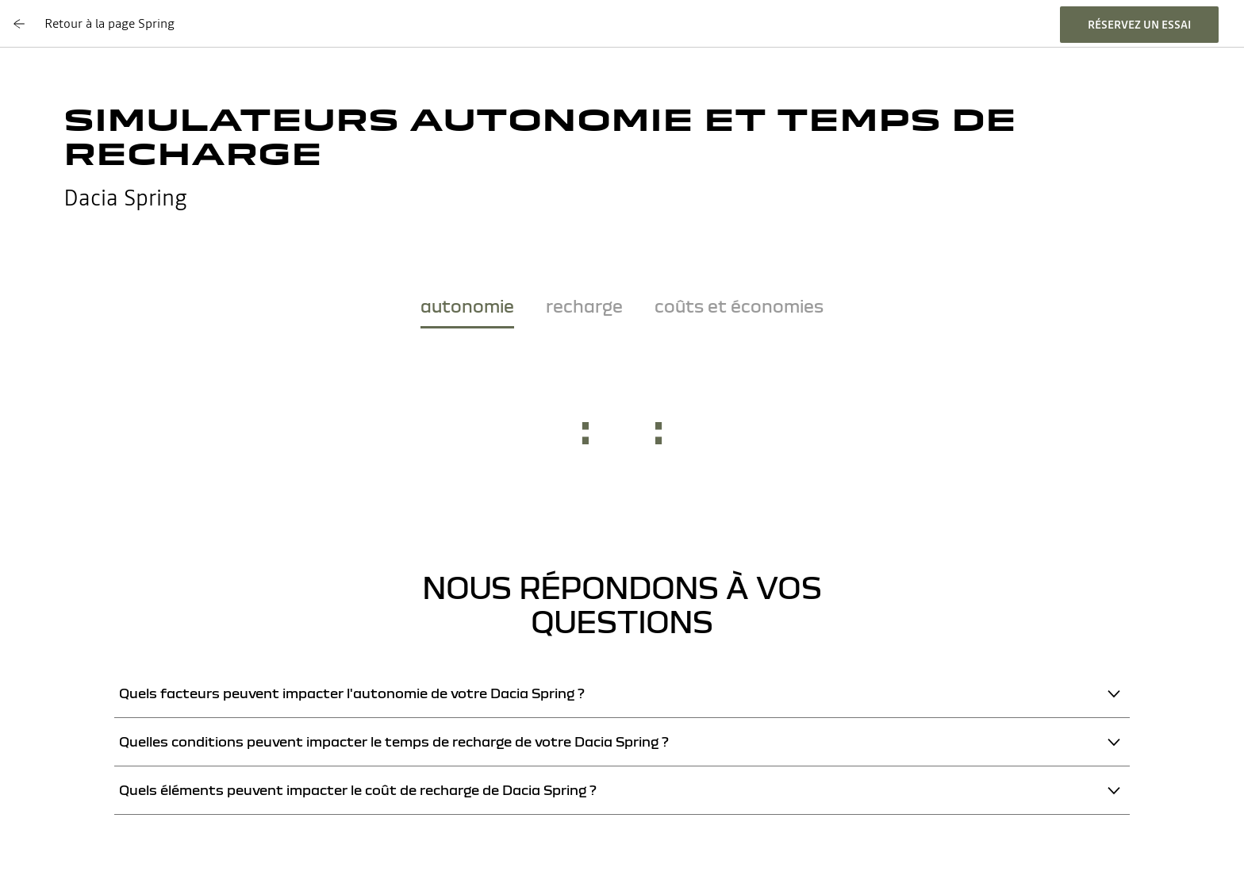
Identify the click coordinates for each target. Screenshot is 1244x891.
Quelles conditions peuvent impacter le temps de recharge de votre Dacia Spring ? (394, 741)
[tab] (467, 309)
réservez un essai (1139, 25)
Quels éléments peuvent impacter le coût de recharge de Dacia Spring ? (358, 789)
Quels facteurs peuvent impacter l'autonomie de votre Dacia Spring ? (352, 693)
